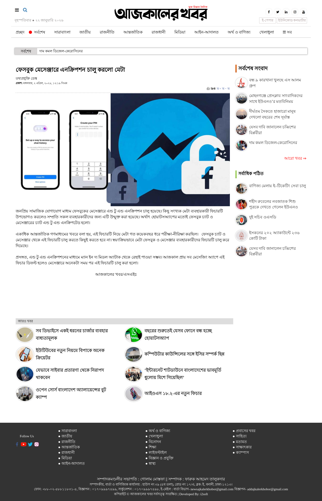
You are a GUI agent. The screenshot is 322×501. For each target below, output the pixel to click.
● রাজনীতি (66, 442)
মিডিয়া (179, 32)
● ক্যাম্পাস (241, 452)
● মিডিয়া (65, 458)
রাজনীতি (107, 32)
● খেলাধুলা (154, 436)
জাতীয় (85, 32)
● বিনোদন (153, 442)
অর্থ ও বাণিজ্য (239, 32)
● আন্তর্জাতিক (69, 447)
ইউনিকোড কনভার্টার (292, 20)
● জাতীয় (65, 436)
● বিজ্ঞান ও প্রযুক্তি (159, 458)
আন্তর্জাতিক (133, 32)
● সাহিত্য (240, 436)
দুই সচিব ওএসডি (262, 217)
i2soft (204, 494)
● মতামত (240, 442)
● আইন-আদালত (71, 463)
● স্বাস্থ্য (150, 463)
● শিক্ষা (150, 447)
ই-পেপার (267, 20)
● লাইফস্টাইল (156, 452)
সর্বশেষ (37, 32)
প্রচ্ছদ (20, 32)
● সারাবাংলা (67, 431)
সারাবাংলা (62, 32)
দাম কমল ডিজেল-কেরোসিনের (61, 51)
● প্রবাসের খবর (244, 431)
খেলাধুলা (266, 32)
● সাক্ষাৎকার (242, 447)
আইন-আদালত (206, 32)
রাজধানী (158, 32)
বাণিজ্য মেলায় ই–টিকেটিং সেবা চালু (277, 186)
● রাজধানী (66, 452)
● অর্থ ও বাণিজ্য (157, 431)
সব (287, 32)
